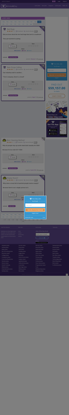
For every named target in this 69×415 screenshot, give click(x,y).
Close (44, 217)
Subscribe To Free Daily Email (35, 210)
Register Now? (35, 213)
